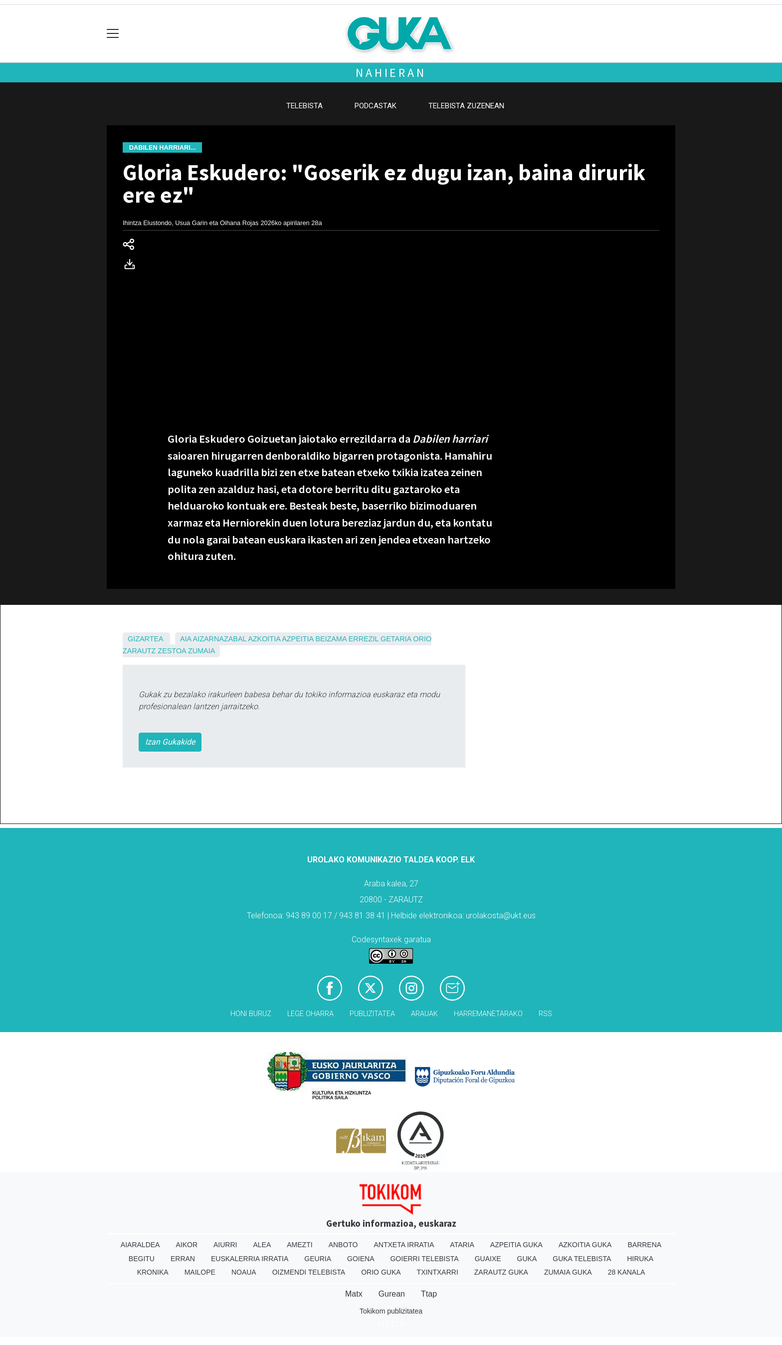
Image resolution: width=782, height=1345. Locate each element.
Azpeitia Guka (516, 1245)
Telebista (304, 105)
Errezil (364, 639)
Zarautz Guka (501, 1272)
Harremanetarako (488, 1014)
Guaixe (488, 1259)
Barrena (644, 1245)
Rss (545, 1014)
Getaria (396, 639)
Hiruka (640, 1259)
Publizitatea (372, 1014)
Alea (262, 1245)
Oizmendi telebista (309, 1272)
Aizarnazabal (219, 639)
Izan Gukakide (170, 742)
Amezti (299, 1245)
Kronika (153, 1272)
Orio (422, 639)
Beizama (330, 639)
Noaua (243, 1272)
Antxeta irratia (404, 1245)
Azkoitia (264, 639)
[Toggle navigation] (113, 33)
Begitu (142, 1259)
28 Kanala (626, 1272)
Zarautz (139, 651)
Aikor (186, 1245)
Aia (185, 639)
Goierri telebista (424, 1259)
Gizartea (145, 639)
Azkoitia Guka (585, 1245)
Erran (183, 1259)
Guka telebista (582, 1259)
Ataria (462, 1245)
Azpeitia (297, 639)
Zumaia (201, 651)
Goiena (360, 1259)
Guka (527, 1259)
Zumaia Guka (568, 1272)
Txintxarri (437, 1272)
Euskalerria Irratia (249, 1259)
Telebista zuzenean (466, 105)
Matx (354, 1294)
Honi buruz (250, 1014)
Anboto (343, 1245)
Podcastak (375, 105)
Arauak (424, 1014)
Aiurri (225, 1245)
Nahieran (391, 72)
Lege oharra (310, 1014)
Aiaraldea (140, 1245)
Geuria (317, 1259)
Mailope (200, 1272)
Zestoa (172, 651)
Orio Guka (380, 1272)
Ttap (429, 1294)
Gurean (392, 1294)
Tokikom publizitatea (391, 1311)
